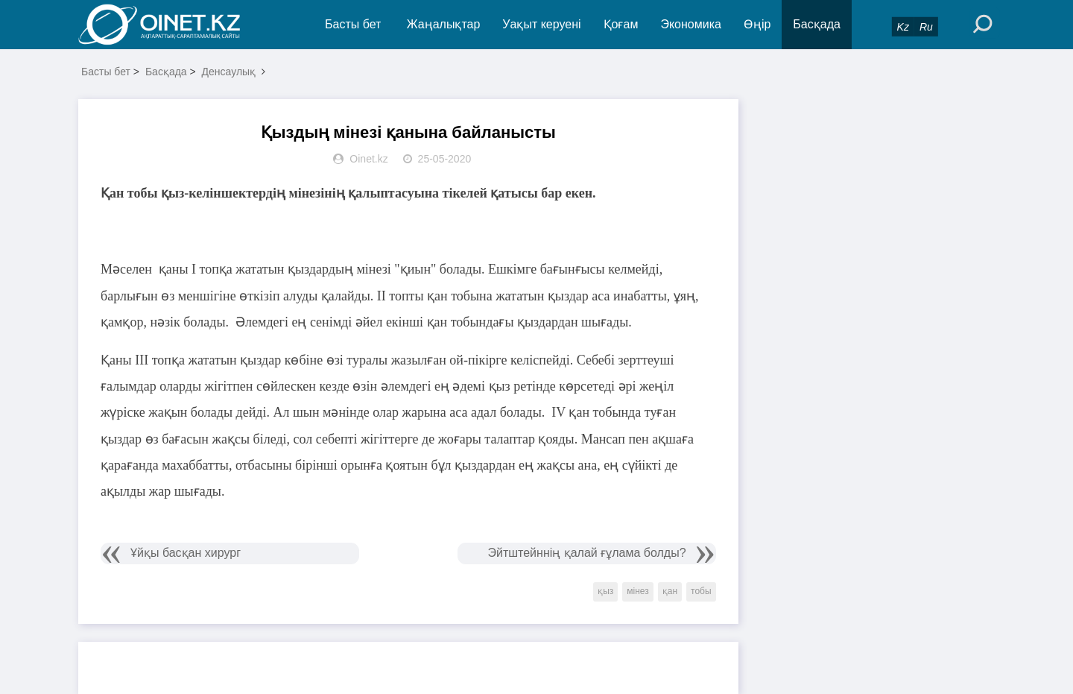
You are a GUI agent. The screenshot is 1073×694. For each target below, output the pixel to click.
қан (669, 591)
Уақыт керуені (541, 24)
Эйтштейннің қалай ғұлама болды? (586, 552)
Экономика (690, 24)
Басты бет (353, 24)
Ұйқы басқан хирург (185, 552)
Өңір (757, 24)
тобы (701, 591)
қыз (605, 591)
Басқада (817, 24)
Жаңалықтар (444, 24)
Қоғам (621, 24)
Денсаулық (229, 72)
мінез (637, 591)
